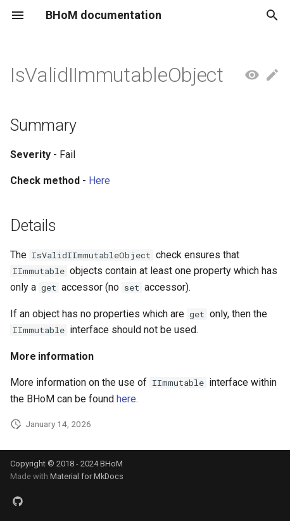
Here (99, 181)
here (126, 399)
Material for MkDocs (86, 476)
